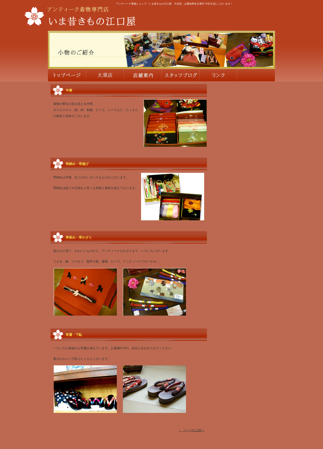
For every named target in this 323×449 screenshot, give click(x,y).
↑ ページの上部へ (191, 430)
